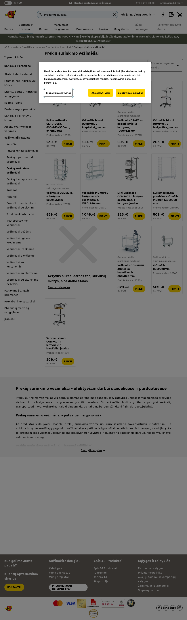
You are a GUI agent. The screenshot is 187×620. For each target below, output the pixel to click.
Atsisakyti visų (100, 93)
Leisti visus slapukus (130, 93)
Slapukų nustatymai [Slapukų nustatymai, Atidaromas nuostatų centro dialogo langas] (58, 93)
